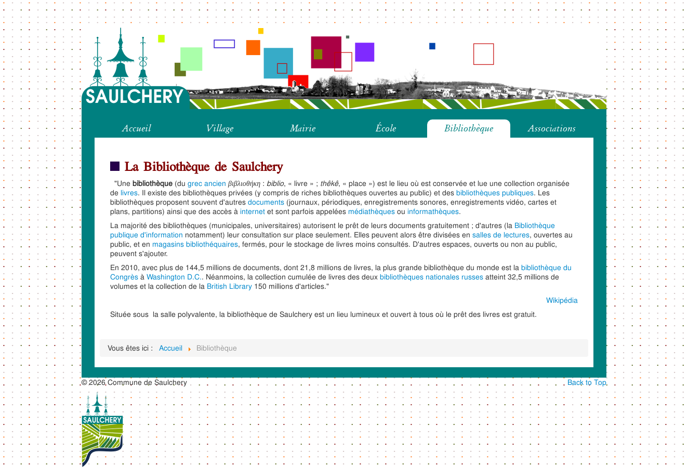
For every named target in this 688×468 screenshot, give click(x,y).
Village (219, 128)
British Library (229, 285)
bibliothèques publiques (495, 192)
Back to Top (586, 382)
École (386, 128)
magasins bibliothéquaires (195, 243)
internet (252, 211)
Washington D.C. (174, 276)
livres (129, 192)
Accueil (136, 128)
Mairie (302, 128)
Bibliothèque (468, 128)
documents (266, 201)
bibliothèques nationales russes (431, 276)
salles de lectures (501, 234)
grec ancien (207, 183)
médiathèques (371, 211)
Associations (552, 128)
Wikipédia (562, 299)
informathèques (433, 211)
